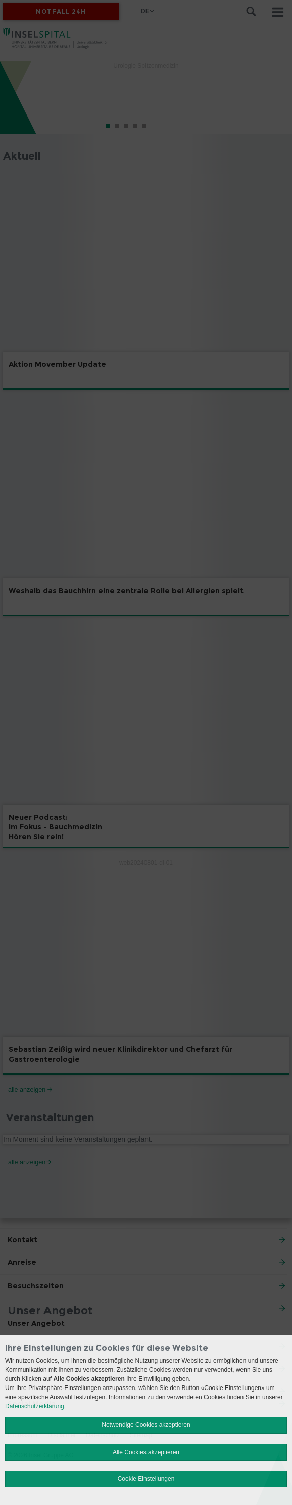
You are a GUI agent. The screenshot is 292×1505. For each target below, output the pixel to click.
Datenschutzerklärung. (35, 1406)
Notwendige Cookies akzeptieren (146, 1424)
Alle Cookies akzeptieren (146, 1452)
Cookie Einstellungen (146, 1478)
